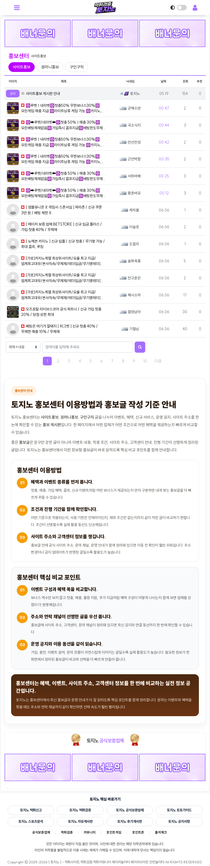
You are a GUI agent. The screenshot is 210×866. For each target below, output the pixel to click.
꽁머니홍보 (50, 67)
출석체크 (164, 832)
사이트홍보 (21, 67)
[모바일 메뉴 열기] (17, 8)
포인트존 (140, 832)
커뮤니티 (89, 832)
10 (145, 360)
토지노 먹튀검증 (80, 810)
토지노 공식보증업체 (130, 810)
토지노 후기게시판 (129, 821)
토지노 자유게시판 (80, 821)
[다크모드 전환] (179, 7)
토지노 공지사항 (179, 821)
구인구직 (77, 67)
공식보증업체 (38, 832)
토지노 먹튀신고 (31, 810)
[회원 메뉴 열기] (194, 8)
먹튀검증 (65, 832)
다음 (159, 360)
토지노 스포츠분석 (30, 821)
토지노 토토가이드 (179, 810)
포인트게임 (115, 832)
